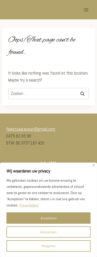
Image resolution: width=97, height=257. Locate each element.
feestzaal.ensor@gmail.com (30, 129)
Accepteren (49, 218)
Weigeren (48, 246)
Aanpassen (48, 232)
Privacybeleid (28, 205)
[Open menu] (86, 10)
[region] (48, 210)
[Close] (93, 165)
